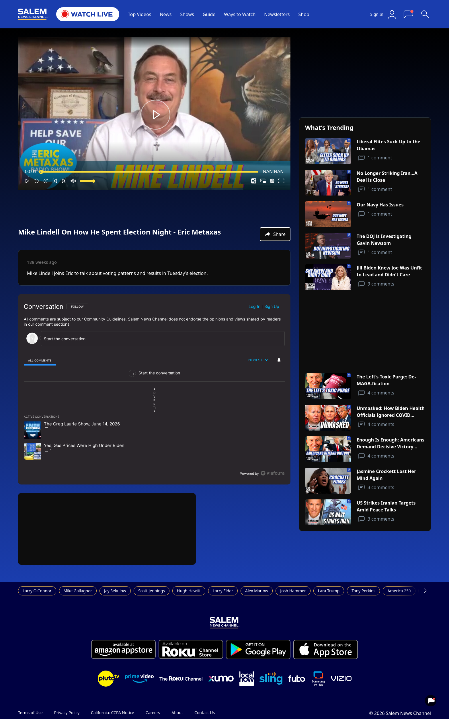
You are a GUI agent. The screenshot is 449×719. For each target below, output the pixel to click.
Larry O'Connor (37, 590)
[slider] (149, 171)
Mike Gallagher (78, 590)
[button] (155, 114)
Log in (254, 306)
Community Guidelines (105, 318)
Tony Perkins (363, 590)
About (177, 712)
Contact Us (204, 712)
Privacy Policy (66, 712)
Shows (187, 14)
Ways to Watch (239, 14)
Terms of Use (30, 712)
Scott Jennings (151, 590)
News (165, 14)
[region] (154, 389)
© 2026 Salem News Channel (400, 713)
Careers (153, 712)
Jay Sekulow (115, 590)
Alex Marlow (256, 590)
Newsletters (277, 14)
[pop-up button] (272, 180)
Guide (209, 14)
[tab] (40, 360)
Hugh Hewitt (189, 590)
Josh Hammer (293, 590)
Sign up (271, 306)
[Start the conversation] (159, 338)
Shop (303, 14)
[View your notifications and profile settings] (279, 360)
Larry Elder (223, 590)
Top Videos (139, 14)
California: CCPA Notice (112, 712)
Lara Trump (328, 590)
